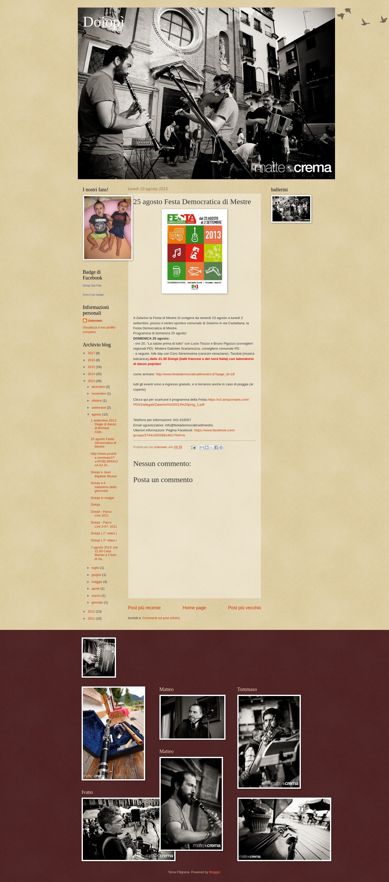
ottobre (97, 400)
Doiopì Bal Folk (92, 285)
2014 (92, 374)
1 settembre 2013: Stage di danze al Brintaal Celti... (104, 426)
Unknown (95, 320)
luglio (96, 568)
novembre (99, 393)
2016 (92, 360)
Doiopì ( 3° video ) (104, 540)
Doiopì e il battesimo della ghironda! (104, 487)
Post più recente (144, 607)
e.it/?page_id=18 (195, 374)
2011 (92, 618)
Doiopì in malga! (102, 498)
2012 (92, 611)
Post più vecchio (244, 607)
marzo (96, 595)
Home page (194, 607)
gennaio (98, 602)
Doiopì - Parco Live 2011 (101, 513)
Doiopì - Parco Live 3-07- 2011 (104, 524)
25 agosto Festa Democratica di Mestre (103, 443)
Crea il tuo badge (93, 294)
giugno (97, 575)
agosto (97, 414)
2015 (92, 367)
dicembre (99, 387)
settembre (99, 407)
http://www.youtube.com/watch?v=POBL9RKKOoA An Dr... (104, 459)
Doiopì (104, 21)
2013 (92, 381)
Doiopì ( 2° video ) (104, 533)
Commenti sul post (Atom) (161, 618)
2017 (92, 353)
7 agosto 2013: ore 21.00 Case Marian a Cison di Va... (104, 553)
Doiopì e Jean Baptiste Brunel (104, 474)
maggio (97, 582)
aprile (96, 588)
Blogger (214, 872)
